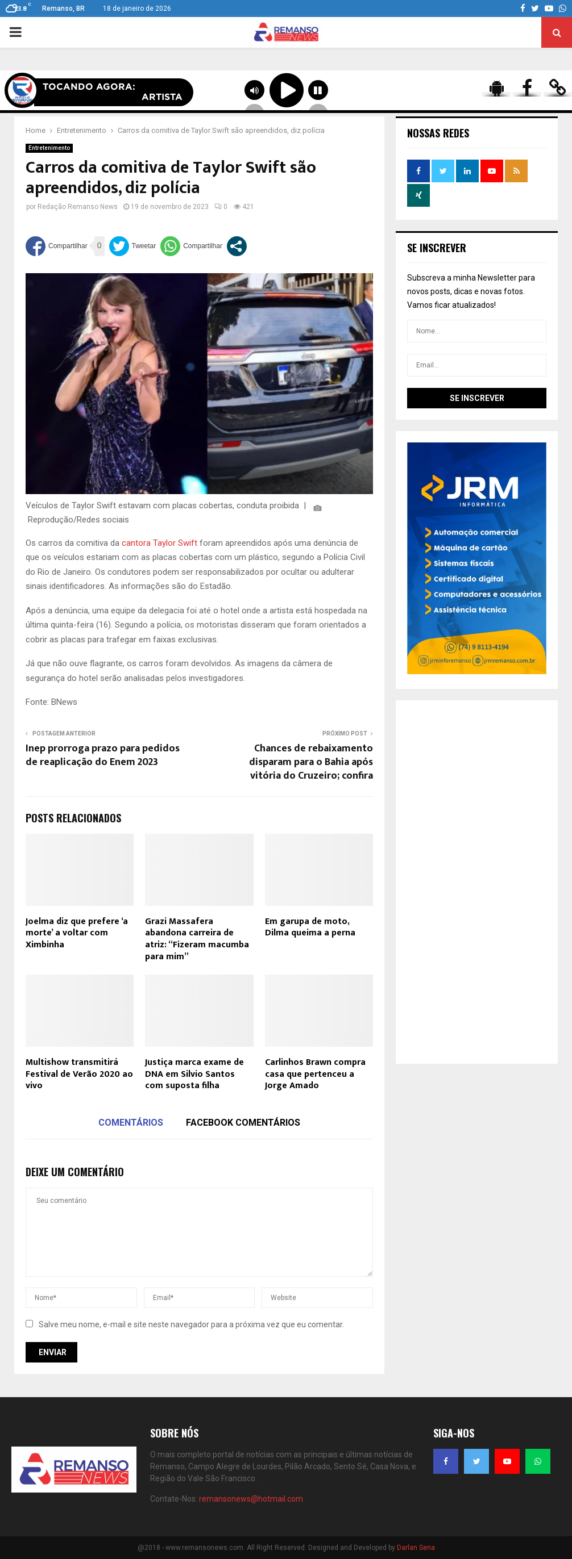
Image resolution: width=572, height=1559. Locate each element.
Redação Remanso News (78, 207)
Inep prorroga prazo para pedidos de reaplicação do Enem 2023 (103, 755)
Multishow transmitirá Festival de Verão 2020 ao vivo (79, 1074)
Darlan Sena (416, 1548)
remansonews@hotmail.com (251, 1498)
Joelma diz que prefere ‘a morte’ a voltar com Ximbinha (77, 933)
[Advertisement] (476, 882)
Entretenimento (49, 148)
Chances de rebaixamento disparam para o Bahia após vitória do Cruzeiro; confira (311, 762)
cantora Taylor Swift (159, 543)
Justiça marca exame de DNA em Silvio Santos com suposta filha (194, 1074)
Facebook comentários (243, 1122)
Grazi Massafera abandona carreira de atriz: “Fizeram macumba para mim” (197, 939)
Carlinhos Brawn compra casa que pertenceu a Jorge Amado (315, 1074)
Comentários (130, 1122)
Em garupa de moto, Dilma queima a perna (310, 927)
